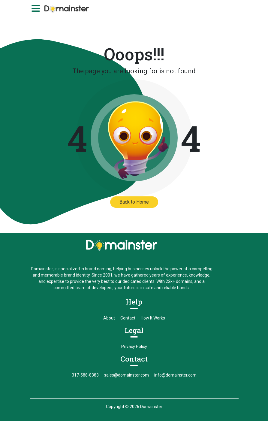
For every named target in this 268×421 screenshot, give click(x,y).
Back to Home (134, 202)
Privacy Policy (134, 346)
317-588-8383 (85, 375)
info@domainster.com (175, 375)
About (109, 318)
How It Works (153, 318)
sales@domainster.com (126, 375)
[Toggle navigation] (36, 8)
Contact (127, 318)
